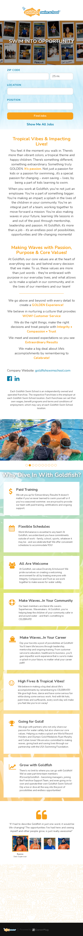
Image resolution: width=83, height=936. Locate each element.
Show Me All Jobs (40, 124)
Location (14, 85)
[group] (41, 440)
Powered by (34, 929)
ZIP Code (13, 70)
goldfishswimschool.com (52, 370)
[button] (26, 465)
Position (13, 100)
